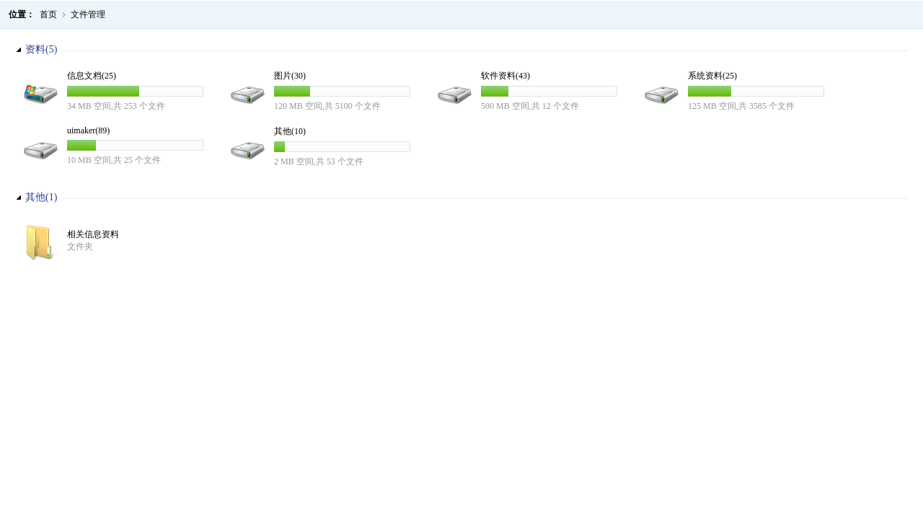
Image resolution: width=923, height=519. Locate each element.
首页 (48, 14)
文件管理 (88, 14)
